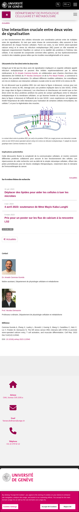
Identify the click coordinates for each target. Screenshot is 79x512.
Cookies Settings (10, 507)
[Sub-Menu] (75, 14)
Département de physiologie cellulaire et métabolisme (37, 15)
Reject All (67, 507)
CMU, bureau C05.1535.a (13, 396)
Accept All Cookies (49, 507)
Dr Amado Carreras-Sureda (26, 73)
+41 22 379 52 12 (13, 442)
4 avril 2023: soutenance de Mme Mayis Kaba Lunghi (36, 206)
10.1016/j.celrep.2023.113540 (18, 339)
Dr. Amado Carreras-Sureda (13, 277)
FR (65, 4)
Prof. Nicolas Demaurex (11, 310)
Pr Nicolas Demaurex (33, 76)
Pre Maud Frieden (56, 76)
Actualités (6, 23)
